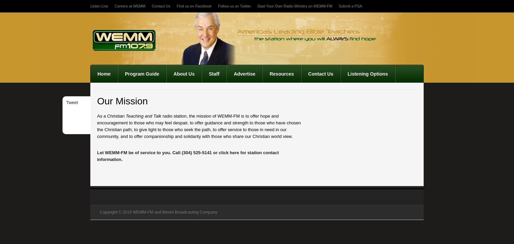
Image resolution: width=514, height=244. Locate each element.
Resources (282, 74)
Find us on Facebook (194, 6)
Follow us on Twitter (234, 6)
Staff (214, 74)
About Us (184, 74)
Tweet (72, 102)
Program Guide (142, 74)
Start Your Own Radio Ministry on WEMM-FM (294, 6)
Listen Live (99, 6)
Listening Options (368, 74)
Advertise (244, 74)
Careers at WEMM (130, 6)
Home (104, 74)
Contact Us (161, 6)
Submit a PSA (350, 6)
